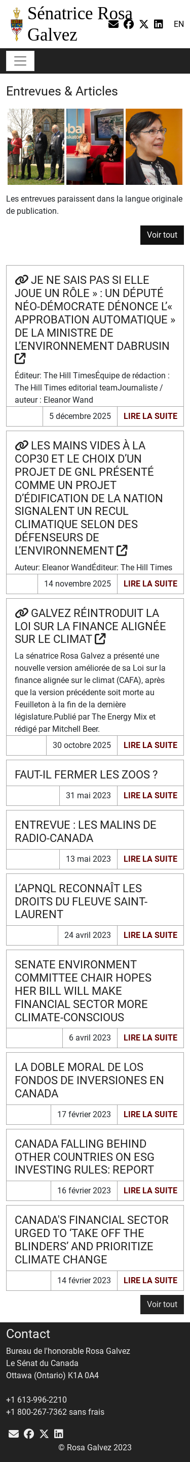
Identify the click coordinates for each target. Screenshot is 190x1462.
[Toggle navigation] (20, 61)
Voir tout (162, 235)
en (179, 24)
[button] (162, 1304)
